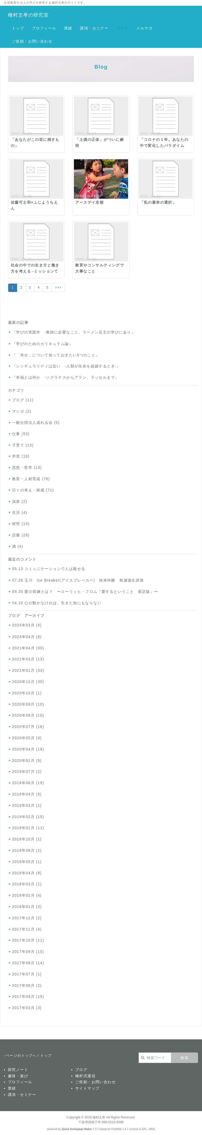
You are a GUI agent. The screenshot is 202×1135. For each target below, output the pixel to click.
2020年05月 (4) (27, 738)
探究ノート (18, 1069)
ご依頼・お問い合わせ (32, 41)
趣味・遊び (18, 1076)
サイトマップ (87, 1088)
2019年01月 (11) (28, 828)
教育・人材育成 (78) (31, 479)
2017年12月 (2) (27, 918)
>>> (58, 287)
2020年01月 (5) (27, 760)
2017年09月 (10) (28, 951)
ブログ (122, 28)
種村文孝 (99, 1117)
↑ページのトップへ (20, 1055)
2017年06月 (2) (27, 985)
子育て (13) (23, 445)
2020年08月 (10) (28, 715)
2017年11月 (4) (27, 929)
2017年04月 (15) (28, 996)
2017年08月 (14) (28, 963)
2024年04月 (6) (27, 637)
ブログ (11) (23, 400)
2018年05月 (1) (27, 862)
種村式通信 (85, 1076)
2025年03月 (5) (27, 625)
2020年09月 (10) (28, 704)
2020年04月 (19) (28, 749)
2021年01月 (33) (28, 670)
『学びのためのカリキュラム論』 (42, 344)
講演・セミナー (94, 28)
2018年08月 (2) (27, 850)
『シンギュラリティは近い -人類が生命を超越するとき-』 (66, 366)
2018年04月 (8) (27, 873)
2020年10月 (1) (27, 693)
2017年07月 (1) (27, 974)
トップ (18, 28)
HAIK (152, 1129)
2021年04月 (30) (28, 648)
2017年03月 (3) (27, 1008)
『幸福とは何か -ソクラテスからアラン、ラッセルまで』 (65, 377)
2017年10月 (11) (28, 940)
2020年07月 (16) (28, 727)
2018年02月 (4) (27, 895)
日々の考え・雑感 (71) (33, 490)
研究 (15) (21, 524)
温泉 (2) (19, 501)
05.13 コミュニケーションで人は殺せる (48, 569)
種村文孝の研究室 (28, 15)
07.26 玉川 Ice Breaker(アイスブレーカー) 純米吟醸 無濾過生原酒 (78, 580)
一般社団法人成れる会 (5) (36, 422)
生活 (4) (19, 512)
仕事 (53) (21, 434)
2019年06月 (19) (28, 783)
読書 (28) (21, 535)
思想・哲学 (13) (27, 467)
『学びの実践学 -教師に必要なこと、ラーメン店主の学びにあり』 (73, 332)
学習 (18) (21, 456)
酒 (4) (17, 546)
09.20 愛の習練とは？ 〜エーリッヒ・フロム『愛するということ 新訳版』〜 (85, 591)
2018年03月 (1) (27, 884)
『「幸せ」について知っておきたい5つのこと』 (56, 355)
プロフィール (44, 28)
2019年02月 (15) (28, 817)
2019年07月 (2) (27, 771)
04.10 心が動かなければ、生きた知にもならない (57, 603)
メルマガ (144, 28)
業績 (68, 28)
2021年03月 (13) (28, 659)
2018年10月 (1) (27, 839)
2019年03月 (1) (27, 805)
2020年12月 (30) (28, 682)
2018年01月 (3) (27, 907)
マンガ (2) (21, 411)
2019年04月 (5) (27, 794)
